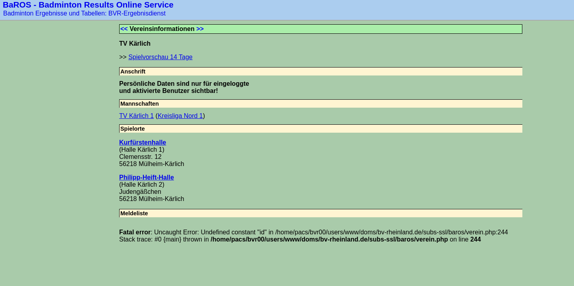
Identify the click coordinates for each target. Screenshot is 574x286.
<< (124, 28)
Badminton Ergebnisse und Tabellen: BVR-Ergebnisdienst (84, 13)
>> (200, 28)
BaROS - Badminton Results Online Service (88, 4)
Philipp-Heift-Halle (146, 177)
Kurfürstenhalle (142, 142)
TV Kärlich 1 (136, 115)
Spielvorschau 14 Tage (160, 57)
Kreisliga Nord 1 (180, 115)
